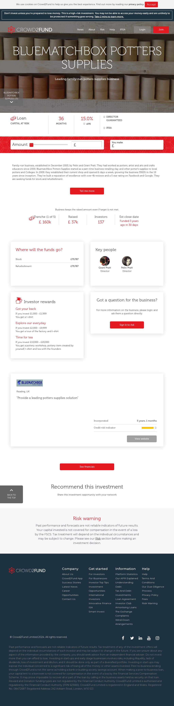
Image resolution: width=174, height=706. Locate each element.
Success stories (71, 582)
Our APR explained (126, 578)
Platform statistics (126, 574)
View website (142, 438)
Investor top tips (99, 582)
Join (161, 29)
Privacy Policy (150, 595)
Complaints (122, 615)
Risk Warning (150, 603)
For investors (97, 574)
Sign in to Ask (127, 324)
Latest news (69, 586)
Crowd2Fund (30, 29)
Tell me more (87, 191)
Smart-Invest (97, 611)
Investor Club (123, 603)
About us (67, 574)
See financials (87, 466)
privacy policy (136, 4)
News (80, 29)
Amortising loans (126, 607)
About (92, 29)
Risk (102, 29)
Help (112, 29)
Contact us (68, 599)
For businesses (98, 578)
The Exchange (123, 611)
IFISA (122, 29)
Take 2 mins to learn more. (109, 16)
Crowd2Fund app (72, 578)
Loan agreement (125, 599)
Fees (145, 599)
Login (142, 29)
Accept (151, 4)
